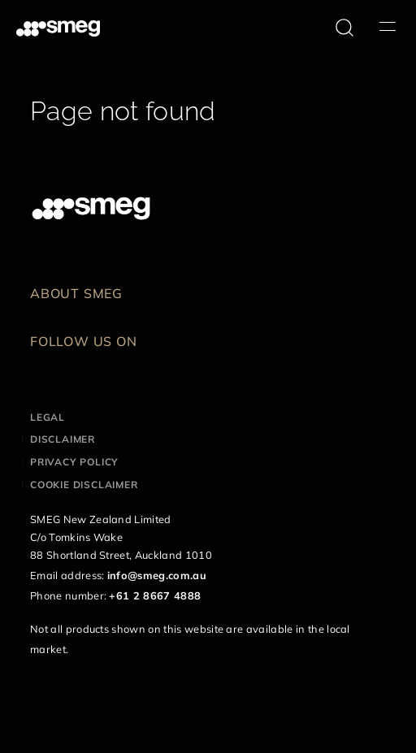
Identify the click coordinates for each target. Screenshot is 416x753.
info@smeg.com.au (156, 575)
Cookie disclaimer (84, 484)
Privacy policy (74, 462)
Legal (47, 417)
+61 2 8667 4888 (155, 595)
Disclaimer (62, 439)
